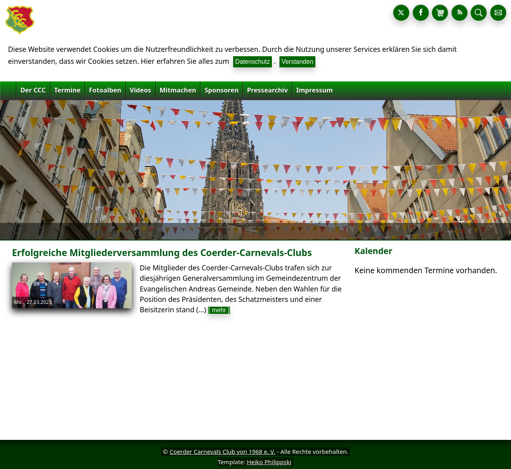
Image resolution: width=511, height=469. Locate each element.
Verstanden (297, 61)
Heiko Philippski (269, 462)
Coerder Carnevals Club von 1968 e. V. (222, 451)
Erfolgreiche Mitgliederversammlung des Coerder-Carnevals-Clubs (162, 252)
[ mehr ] (219, 310)
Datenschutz (252, 61)
